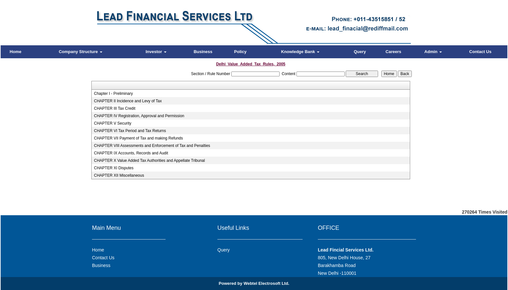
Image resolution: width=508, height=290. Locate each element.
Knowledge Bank (300, 51)
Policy (240, 51)
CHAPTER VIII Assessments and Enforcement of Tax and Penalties (152, 145)
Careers (393, 51)
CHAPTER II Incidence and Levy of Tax (128, 101)
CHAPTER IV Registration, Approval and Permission (139, 116)
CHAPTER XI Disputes (113, 168)
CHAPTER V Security (112, 123)
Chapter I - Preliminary (113, 93)
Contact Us (480, 51)
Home (15, 51)
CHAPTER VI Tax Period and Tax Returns (130, 130)
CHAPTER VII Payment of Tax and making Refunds (138, 138)
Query (360, 51)
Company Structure (80, 51)
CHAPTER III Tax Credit (114, 108)
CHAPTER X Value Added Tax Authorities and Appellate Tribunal (149, 160)
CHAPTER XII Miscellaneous (119, 175)
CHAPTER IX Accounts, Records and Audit (131, 153)
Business (203, 51)
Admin (433, 51)
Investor (155, 51)
